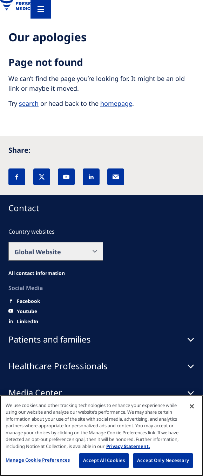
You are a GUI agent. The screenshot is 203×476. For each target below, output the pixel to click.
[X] (41, 176)
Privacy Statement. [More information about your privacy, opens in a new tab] (128, 446)
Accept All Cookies (104, 460)
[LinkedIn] (91, 176)
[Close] (191, 406)
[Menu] (41, 9)
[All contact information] (36, 273)
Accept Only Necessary (163, 460)
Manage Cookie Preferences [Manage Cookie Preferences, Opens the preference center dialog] (38, 460)
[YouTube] (66, 176)
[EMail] (115, 176)
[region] (101, 435)
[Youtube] (27, 311)
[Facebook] (16, 176)
